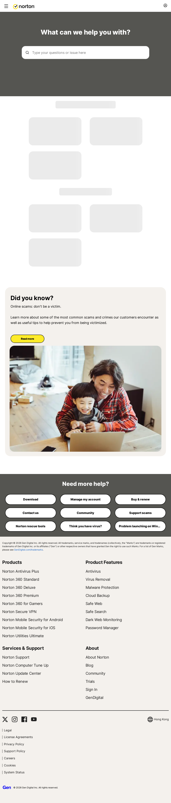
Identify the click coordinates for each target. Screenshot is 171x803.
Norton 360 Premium (20, 595)
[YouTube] (34, 719)
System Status (14, 772)
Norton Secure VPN (19, 611)
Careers (9, 758)
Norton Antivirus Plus (20, 571)
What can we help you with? (85, 32)
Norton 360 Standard (20, 579)
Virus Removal (98, 579)
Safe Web (94, 603)
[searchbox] (85, 52)
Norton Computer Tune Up (25, 665)
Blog (89, 665)
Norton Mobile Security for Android (32, 619)
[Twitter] (5, 719)
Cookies (10, 765)
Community (95, 673)
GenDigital (94, 697)
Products (12, 562)
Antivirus (93, 571)
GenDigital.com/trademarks (28, 549)
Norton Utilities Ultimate (23, 636)
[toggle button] (5, 6)
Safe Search (96, 611)
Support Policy (14, 751)
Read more (27, 338)
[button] (24, 6)
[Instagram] (14, 719)
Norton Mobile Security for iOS (28, 628)
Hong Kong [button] (161, 719)
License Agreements (18, 737)
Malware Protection (102, 587)
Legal (8, 730)
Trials (90, 681)
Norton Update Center (21, 673)
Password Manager (102, 628)
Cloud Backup (98, 595)
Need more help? (85, 483)
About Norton (97, 657)
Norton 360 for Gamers (22, 603)
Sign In (91, 689)
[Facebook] (24, 719)
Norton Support (15, 657)
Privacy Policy (14, 744)
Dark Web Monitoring (104, 619)
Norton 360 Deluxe (19, 587)
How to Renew (15, 681)
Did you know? (32, 298)
